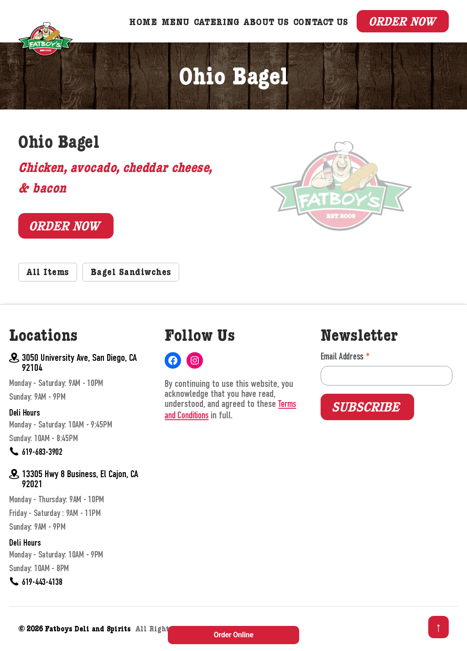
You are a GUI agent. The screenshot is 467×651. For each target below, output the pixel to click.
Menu (175, 24)
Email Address (345, 360)
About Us (266, 24)
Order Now (400, 23)
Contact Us (320, 24)
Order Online (233, 634)
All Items (49, 276)
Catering (216, 24)
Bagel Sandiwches (134, 276)
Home (143, 24)
